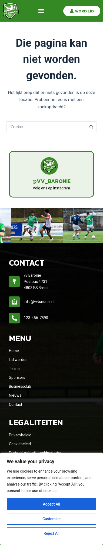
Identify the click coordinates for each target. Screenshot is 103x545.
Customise (51, 519)
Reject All (51, 533)
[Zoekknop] (91, 126)
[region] (51, 499)
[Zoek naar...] (46, 126)
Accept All (51, 504)
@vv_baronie (51, 181)
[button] (41, 10)
